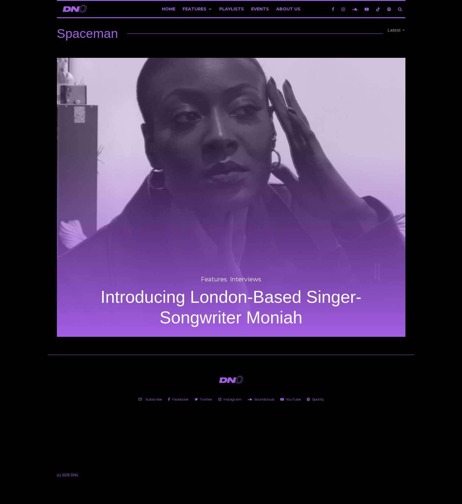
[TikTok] (378, 9)
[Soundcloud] (355, 9)
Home (168, 9)
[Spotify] (389, 9)
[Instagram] (343, 9)
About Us (288, 9)
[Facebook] (333, 9)
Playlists (231, 9)
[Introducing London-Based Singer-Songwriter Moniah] (231, 197)
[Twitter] (203, 399)
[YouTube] (366, 9)
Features (194, 9)
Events (260, 9)
